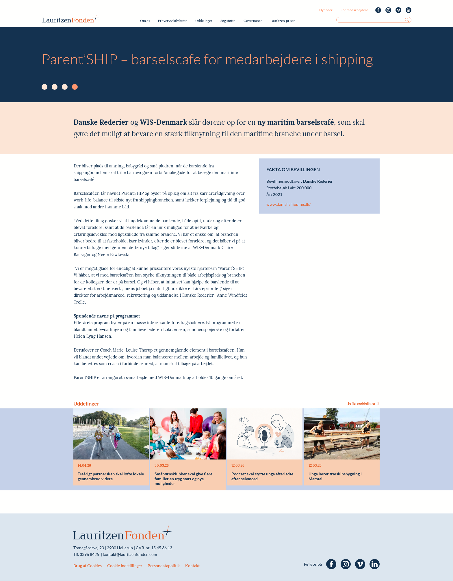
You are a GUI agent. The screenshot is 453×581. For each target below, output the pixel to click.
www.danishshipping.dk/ (288, 204)
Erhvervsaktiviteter (172, 20)
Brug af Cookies (87, 565)
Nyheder (326, 10)
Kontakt (192, 565)
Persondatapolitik (164, 565)
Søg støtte (227, 20)
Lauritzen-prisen (283, 20)
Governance (253, 20)
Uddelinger (203, 20)
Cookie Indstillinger (124, 565)
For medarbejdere (354, 10)
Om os (145, 20)
